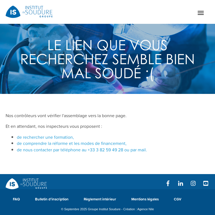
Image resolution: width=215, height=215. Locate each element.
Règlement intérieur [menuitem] (100, 199)
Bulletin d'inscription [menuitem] (52, 199)
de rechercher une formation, (45, 137)
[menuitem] (196, 202)
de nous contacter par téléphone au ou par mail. (82, 149)
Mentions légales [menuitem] (145, 199)
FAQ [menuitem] (16, 199)
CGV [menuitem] (177, 199)
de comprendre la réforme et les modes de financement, (72, 143)
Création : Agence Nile (138, 209)
